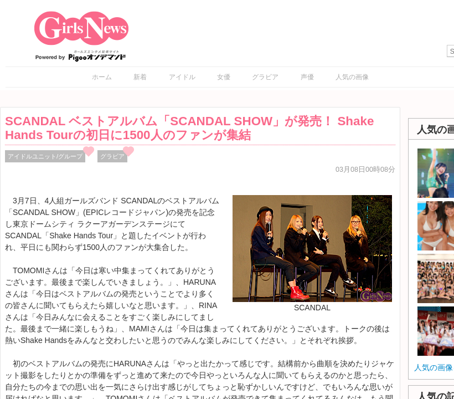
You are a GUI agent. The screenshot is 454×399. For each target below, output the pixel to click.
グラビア (265, 77)
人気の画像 (352, 77)
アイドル (182, 77)
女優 (223, 77)
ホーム (102, 77)
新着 (140, 77)
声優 (307, 77)
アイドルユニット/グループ (45, 156)
